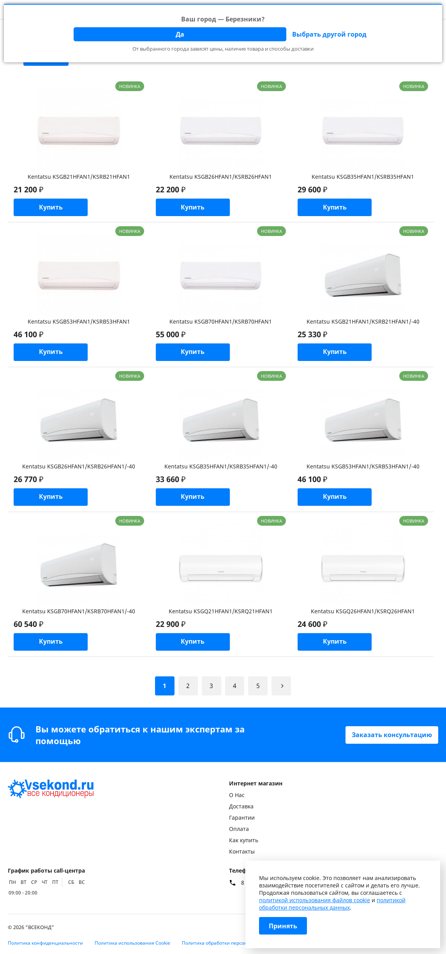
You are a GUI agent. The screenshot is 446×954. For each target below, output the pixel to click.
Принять (283, 926)
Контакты (242, 851)
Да (180, 34)
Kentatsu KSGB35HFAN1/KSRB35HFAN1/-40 (220, 466)
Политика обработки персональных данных (232, 943)
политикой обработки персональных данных (332, 903)
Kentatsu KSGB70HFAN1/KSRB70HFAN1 (220, 321)
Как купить (243, 840)
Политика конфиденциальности (45, 943)
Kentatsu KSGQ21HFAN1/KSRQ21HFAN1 (221, 611)
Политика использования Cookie (132, 943)
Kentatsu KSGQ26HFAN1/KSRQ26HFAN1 (363, 611)
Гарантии (242, 817)
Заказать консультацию (392, 734)
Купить (51, 207)
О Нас (237, 795)
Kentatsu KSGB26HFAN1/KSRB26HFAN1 (220, 176)
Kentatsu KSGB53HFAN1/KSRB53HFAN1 (79, 321)
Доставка (241, 806)
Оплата (239, 829)
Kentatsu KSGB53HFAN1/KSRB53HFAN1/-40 (363, 466)
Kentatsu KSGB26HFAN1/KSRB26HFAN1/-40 (78, 466)
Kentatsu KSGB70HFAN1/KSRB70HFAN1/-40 (78, 611)
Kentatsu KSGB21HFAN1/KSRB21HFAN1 (79, 176)
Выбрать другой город (329, 34)
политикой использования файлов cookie (314, 900)
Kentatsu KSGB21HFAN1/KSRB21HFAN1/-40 (363, 321)
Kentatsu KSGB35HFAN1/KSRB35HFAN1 (363, 176)
